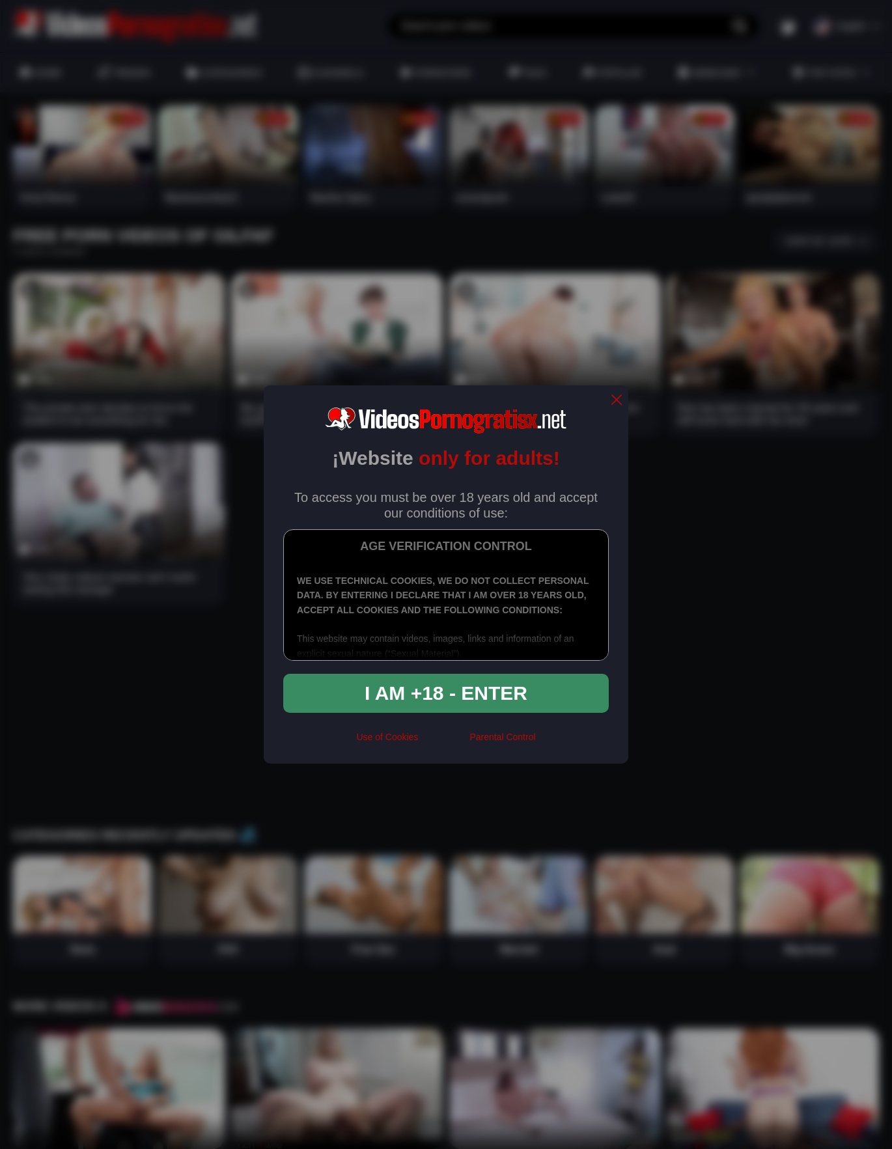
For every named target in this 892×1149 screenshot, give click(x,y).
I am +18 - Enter (446, 693)
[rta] (444, 742)
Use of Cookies (387, 737)
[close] (616, 401)
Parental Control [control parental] (502, 737)
